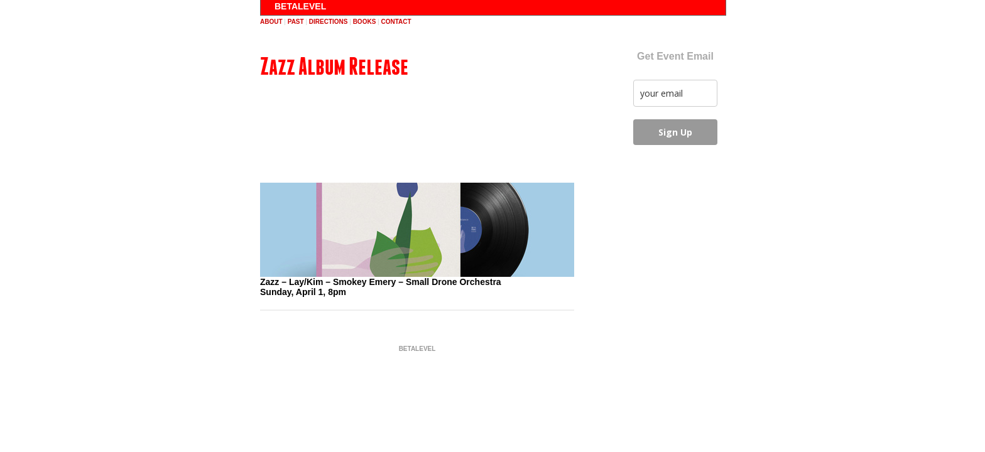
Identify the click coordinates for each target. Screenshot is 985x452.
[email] (675, 93)
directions (328, 21)
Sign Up (675, 132)
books (364, 21)
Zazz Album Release (334, 66)
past (296, 21)
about (271, 21)
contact (396, 21)
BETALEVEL (300, 6)
